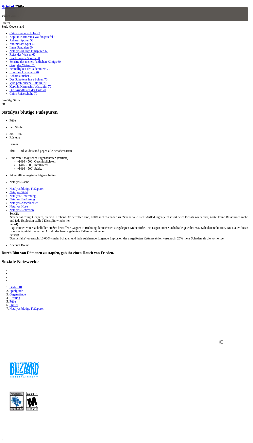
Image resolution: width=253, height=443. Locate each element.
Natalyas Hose (18, 206)
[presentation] (17, 14)
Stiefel (8, 6)
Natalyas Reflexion (21, 210)
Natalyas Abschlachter (23, 203)
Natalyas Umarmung (22, 195)
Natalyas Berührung (22, 199)
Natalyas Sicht (18, 192)
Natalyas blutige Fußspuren (26, 188)
